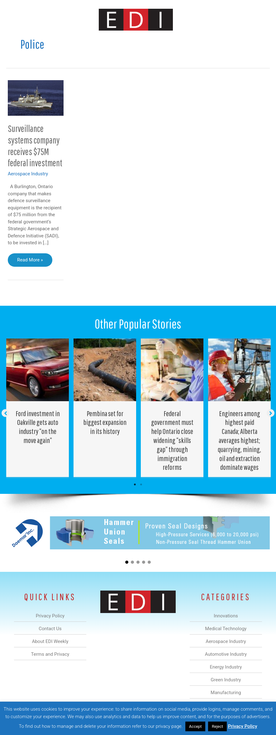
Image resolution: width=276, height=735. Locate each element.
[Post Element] (37, 407)
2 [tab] (141, 484)
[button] (5, 413)
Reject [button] (217, 726)
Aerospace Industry (28, 174)
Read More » (30, 261)
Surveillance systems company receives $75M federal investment (35, 145)
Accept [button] (195, 726)
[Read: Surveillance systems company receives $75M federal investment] (36, 97)
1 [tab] (135, 484)
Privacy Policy (242, 726)
